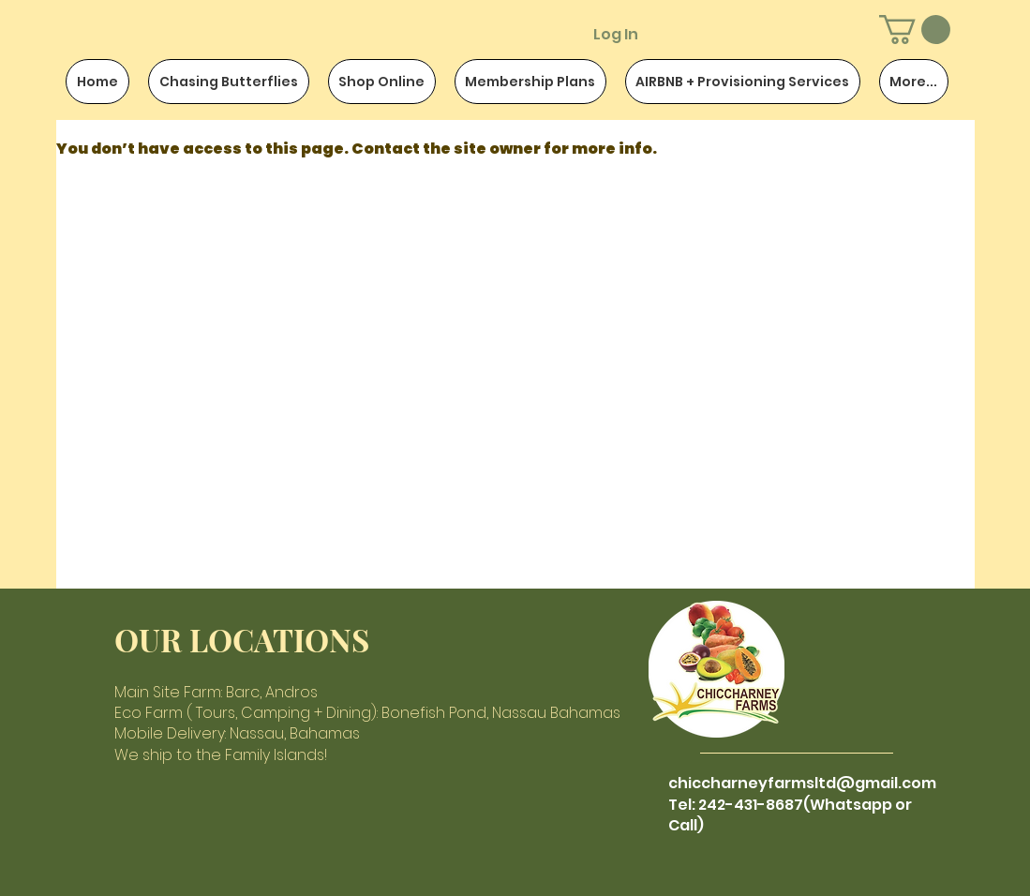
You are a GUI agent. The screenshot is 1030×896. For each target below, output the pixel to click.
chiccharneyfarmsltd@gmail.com (802, 783)
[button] (914, 29)
